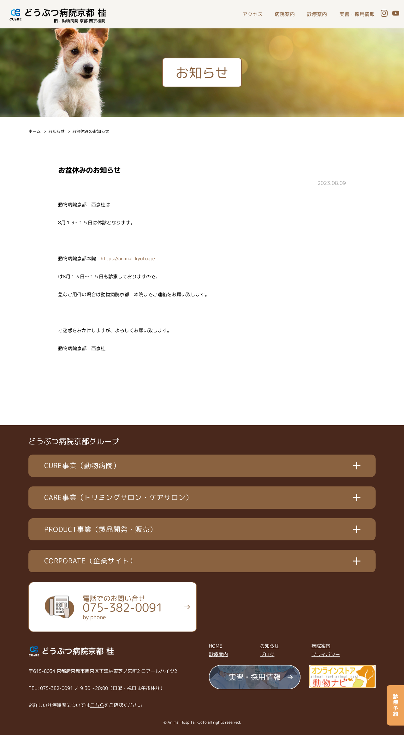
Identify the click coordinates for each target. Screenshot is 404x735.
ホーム (34, 131)
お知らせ (56, 131)
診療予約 (395, 705)
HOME (215, 646)
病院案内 (285, 14)
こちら (97, 705)
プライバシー (326, 654)
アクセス (252, 14)
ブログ (267, 654)
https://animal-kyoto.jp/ (128, 258)
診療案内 (317, 14)
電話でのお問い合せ (123, 607)
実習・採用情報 (357, 14)
